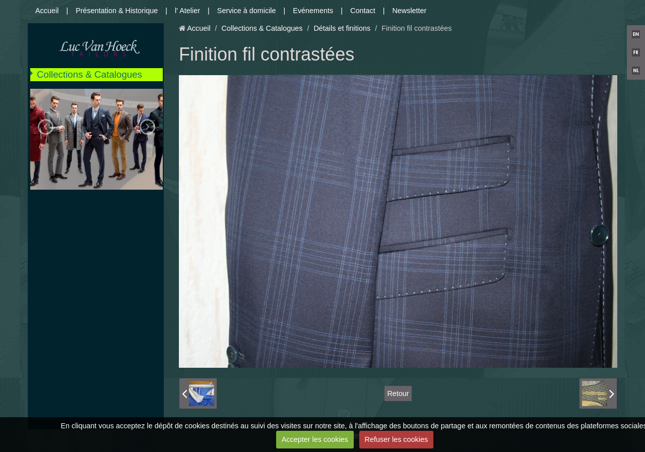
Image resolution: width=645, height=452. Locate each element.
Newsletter (409, 11)
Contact (362, 11)
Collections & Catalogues (89, 74)
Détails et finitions (341, 28)
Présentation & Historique (117, 11)
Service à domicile (246, 11)
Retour (398, 393)
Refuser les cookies (396, 439)
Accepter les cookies (315, 439)
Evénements (313, 11)
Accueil (46, 11)
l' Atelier (187, 11)
